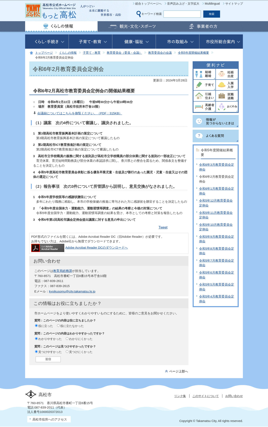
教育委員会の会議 (160, 52)
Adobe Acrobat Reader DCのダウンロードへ (79, 247)
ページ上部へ (178, 371)
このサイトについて (205, 396)
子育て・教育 (91, 52)
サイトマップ (234, 3)
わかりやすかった (50, 339)
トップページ (44, 52)
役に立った (45, 326)
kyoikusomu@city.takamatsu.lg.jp (72, 291)
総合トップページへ (148, 3)
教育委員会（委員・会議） (124, 52)
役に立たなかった (72, 326)
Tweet (163, 227)
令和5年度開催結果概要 (193, 52)
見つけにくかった (81, 352)
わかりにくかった (81, 339)
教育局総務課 (62, 271)
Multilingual (212, 3)
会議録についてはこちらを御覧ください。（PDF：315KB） (79, 113)
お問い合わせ (234, 396)
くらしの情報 (68, 52)
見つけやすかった (50, 352)
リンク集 (180, 396)
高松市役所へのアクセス (49, 419)
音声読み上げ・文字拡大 (183, 3)
